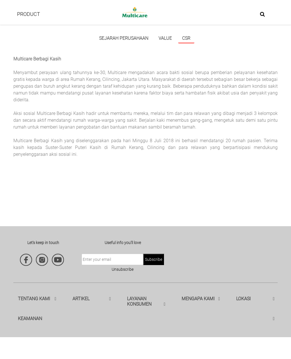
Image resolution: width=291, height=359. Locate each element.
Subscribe (153, 259)
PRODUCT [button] (28, 14)
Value (165, 38)
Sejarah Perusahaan (123, 38)
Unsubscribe (123, 269)
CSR (186, 38)
